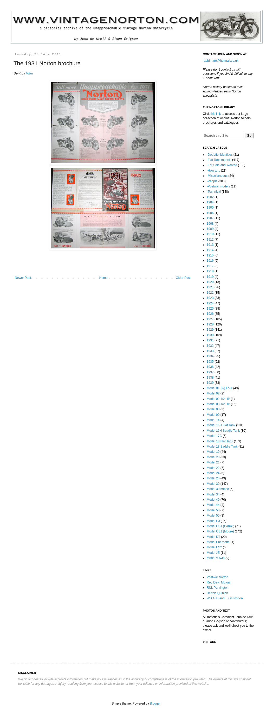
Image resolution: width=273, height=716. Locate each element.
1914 (210, 250)
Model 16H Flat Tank (221, 425)
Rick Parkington (218, 587)
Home (103, 278)
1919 (210, 277)
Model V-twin (216, 558)
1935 (210, 361)
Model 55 (213, 515)
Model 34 (213, 494)
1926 (210, 314)
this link (215, 114)
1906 (210, 213)
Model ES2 (214, 547)
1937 (210, 372)
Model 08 (213, 409)
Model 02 (213, 393)
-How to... (213, 170)
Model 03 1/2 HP (218, 404)
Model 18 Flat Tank (220, 441)
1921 (210, 287)
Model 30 (213, 484)
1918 (210, 271)
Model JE (213, 553)
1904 (210, 202)
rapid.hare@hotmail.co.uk (220, 60)
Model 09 (213, 415)
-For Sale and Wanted (222, 165)
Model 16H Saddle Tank (223, 430)
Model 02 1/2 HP (218, 399)
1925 (210, 308)
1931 (210, 340)
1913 (210, 245)
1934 (210, 356)
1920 (210, 282)
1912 (210, 239)
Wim (29, 73)
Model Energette (218, 542)
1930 (210, 335)
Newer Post (23, 278)
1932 (210, 346)
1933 (210, 351)
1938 (210, 377)
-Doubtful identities (219, 154)
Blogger (155, 703)
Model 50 (213, 510)
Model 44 (213, 505)
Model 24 (213, 473)
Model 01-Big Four (219, 388)
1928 (210, 324)
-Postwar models (218, 186)
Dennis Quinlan (217, 593)
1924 (210, 303)
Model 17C (214, 436)
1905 (210, 207)
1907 (210, 218)
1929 (210, 329)
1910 (210, 234)
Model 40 (213, 499)
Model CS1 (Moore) (220, 531)
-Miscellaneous (217, 176)
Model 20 (213, 457)
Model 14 (213, 420)
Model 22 (213, 468)
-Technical (214, 191)
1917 (210, 266)
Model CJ (213, 521)
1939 (210, 383)
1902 (210, 197)
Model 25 (213, 478)
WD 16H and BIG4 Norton (225, 598)
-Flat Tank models (219, 160)
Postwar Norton (217, 577)
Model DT (213, 537)
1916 (210, 260)
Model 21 (213, 462)
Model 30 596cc (218, 489)
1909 (210, 229)
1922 (210, 292)
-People (212, 181)
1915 (210, 255)
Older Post (183, 278)
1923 (210, 298)
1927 (210, 319)
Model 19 (213, 452)
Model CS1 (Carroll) (220, 526)
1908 (210, 223)
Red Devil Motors (219, 582)
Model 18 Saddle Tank (222, 446)
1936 (210, 367)
